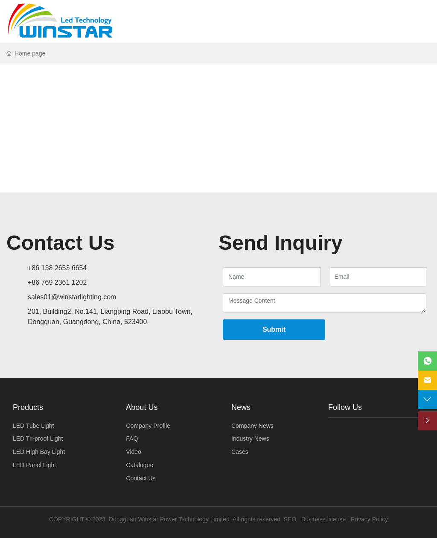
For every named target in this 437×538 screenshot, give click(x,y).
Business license (323, 519)
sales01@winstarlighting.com (72, 297)
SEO (290, 519)
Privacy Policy (369, 519)
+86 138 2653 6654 (57, 268)
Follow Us (345, 407)
